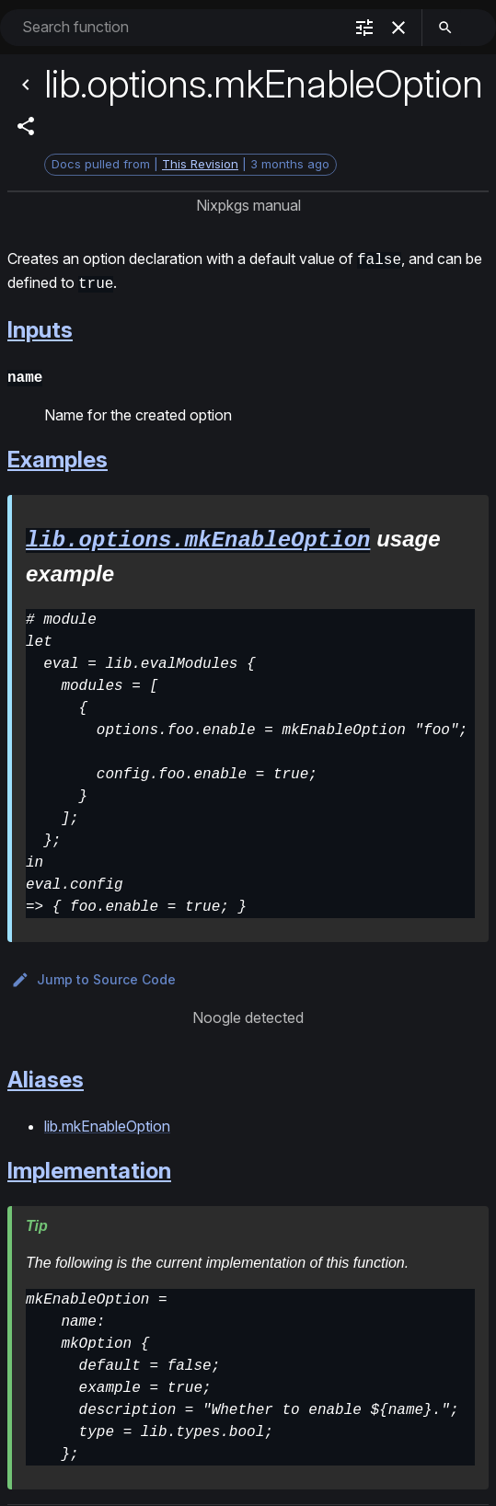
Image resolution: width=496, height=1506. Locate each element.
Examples (57, 454)
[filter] (364, 27)
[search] (445, 27)
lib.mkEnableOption (107, 1119)
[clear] (398, 27)
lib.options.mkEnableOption (198, 533)
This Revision (200, 163)
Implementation (89, 1164)
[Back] (25, 84)
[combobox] (180, 27)
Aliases (45, 1073)
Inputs (40, 326)
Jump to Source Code (93, 973)
